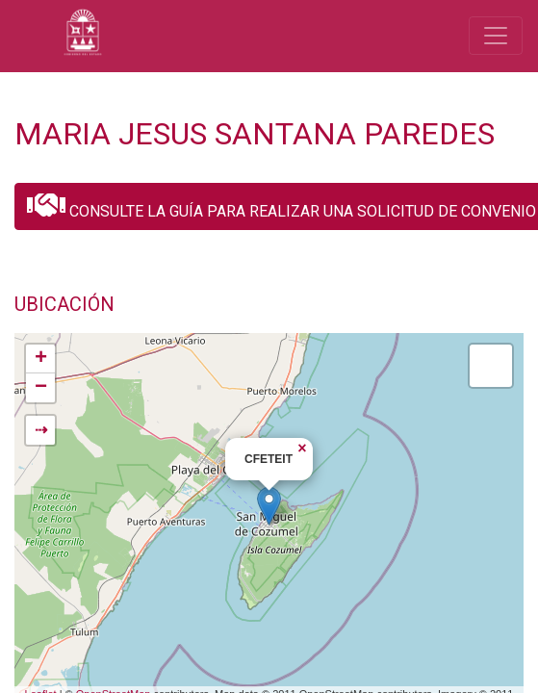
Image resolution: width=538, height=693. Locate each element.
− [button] (41, 387)
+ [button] (41, 359)
